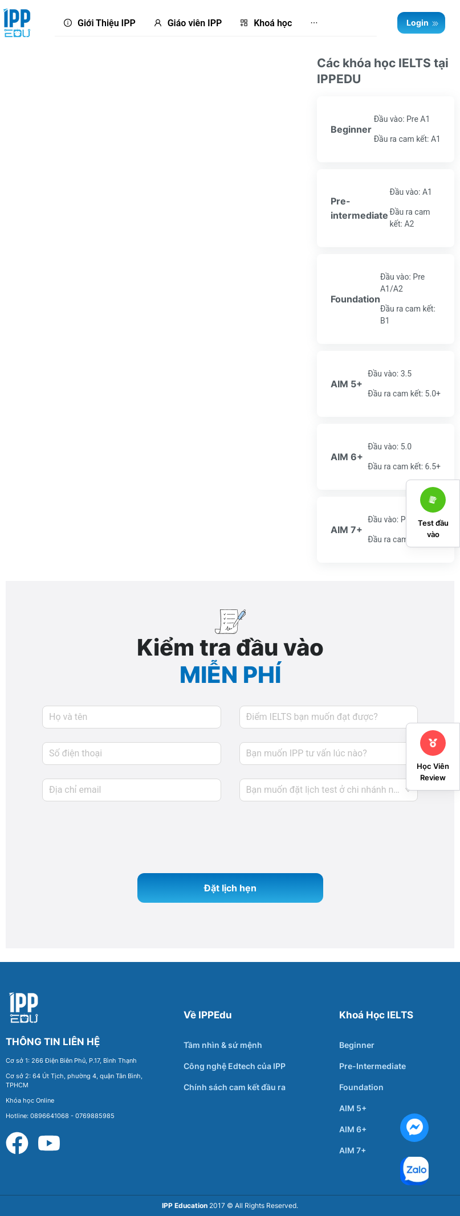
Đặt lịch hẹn (230, 888)
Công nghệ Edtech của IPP (235, 1066)
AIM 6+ (353, 1129)
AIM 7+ (352, 1150)
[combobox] (329, 790)
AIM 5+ (353, 1108)
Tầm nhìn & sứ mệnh (223, 1045)
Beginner (356, 1045)
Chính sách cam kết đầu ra (235, 1087)
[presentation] (128, 837)
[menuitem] (100, 23)
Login (422, 23)
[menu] (216, 23)
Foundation (361, 1087)
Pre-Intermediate (372, 1066)
